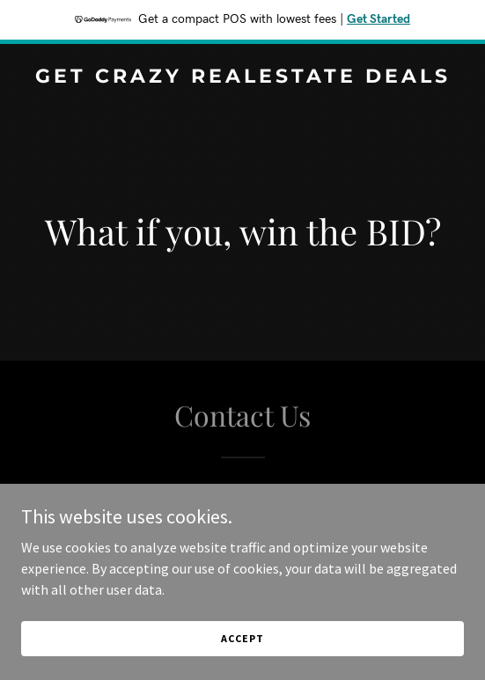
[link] (242, 77)
